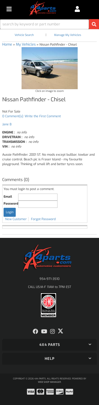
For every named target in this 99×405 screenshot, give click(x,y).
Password (11, 203)
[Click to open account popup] (77, 9)
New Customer (16, 219)
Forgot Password (43, 219)
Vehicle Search (24, 35)
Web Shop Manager (49, 382)
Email (8, 197)
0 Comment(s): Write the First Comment (31, 116)
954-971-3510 (49, 279)
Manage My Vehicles (67, 35)
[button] (49, 24)
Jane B (6, 124)
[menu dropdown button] (9, 9)
